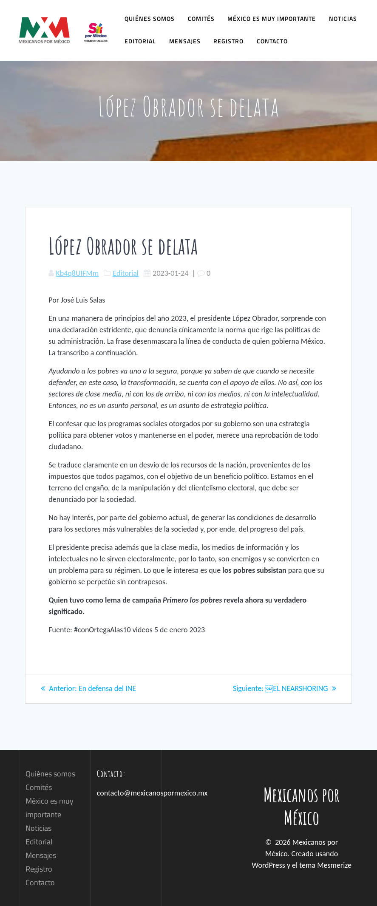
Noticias (343, 18)
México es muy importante (271, 18)
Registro (228, 41)
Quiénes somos (150, 18)
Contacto (272, 41)
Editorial (140, 41)
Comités (201, 18)
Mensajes (185, 41)
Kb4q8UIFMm (77, 273)
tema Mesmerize (325, 865)
